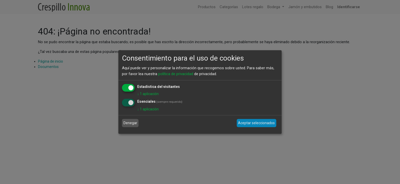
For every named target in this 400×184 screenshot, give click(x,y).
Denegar (130, 123)
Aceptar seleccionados (256, 123)
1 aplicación (148, 94)
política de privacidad (175, 73)
